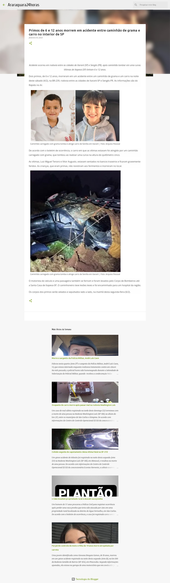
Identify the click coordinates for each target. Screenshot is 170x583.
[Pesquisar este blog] (153, 5)
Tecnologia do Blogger (85, 579)
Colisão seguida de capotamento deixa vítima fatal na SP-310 (80, 452)
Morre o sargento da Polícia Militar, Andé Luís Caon (75, 358)
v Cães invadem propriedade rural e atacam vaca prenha (77, 499)
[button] (30, 43)
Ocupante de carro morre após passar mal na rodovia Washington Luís (83, 405)
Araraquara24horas (23, 4)
